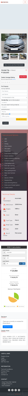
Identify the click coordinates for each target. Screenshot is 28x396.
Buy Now (23, 76)
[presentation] (25, 43)
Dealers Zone (5, 356)
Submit (5, 123)
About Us (4, 373)
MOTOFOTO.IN (17, 394)
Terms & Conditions (7, 369)
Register (3, 360)
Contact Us (4, 374)
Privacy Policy (5, 371)
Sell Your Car (5, 361)
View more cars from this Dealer (14, 65)
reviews (14, 79)
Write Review (8, 326)
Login (2, 358)
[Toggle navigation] (25, 2)
